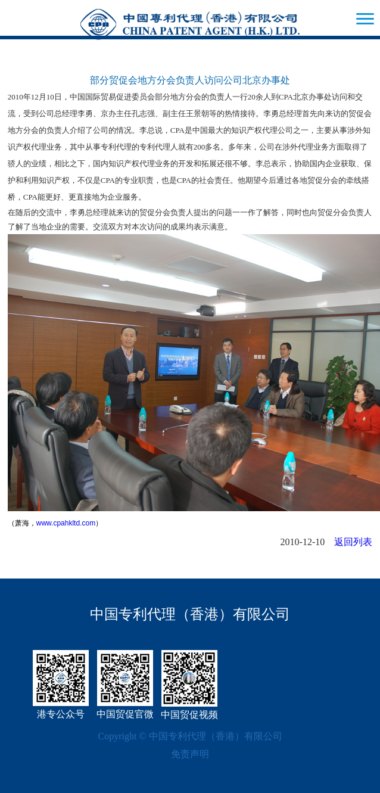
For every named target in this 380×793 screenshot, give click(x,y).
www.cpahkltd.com (65, 523)
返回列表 (353, 542)
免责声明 (190, 754)
